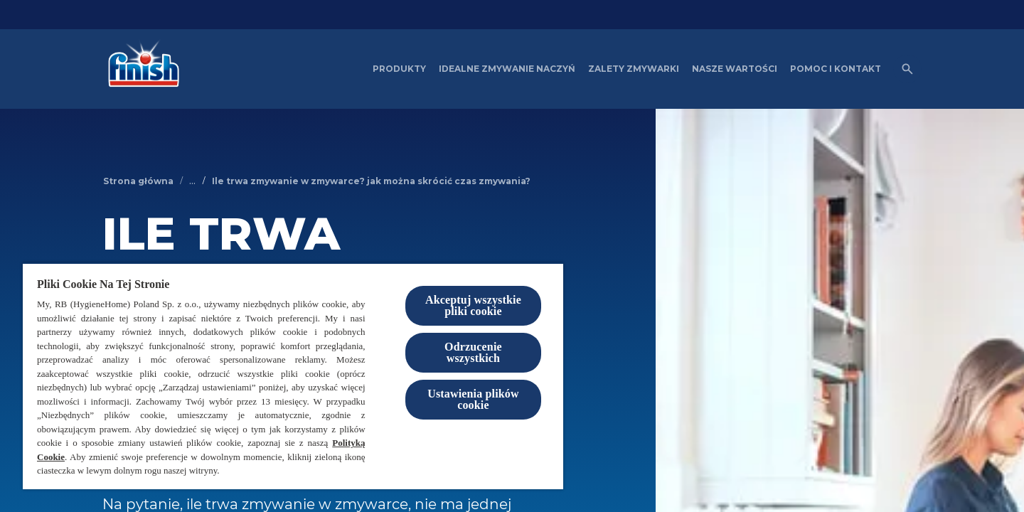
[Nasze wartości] (734, 69)
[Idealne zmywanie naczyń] (507, 69)
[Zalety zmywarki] (633, 69)
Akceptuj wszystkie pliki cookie (473, 305)
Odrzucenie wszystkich (473, 352)
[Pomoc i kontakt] (835, 69)
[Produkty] (399, 69)
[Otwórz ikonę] (907, 69)
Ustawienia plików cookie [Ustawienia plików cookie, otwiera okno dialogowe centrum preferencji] (473, 399)
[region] (293, 375)
